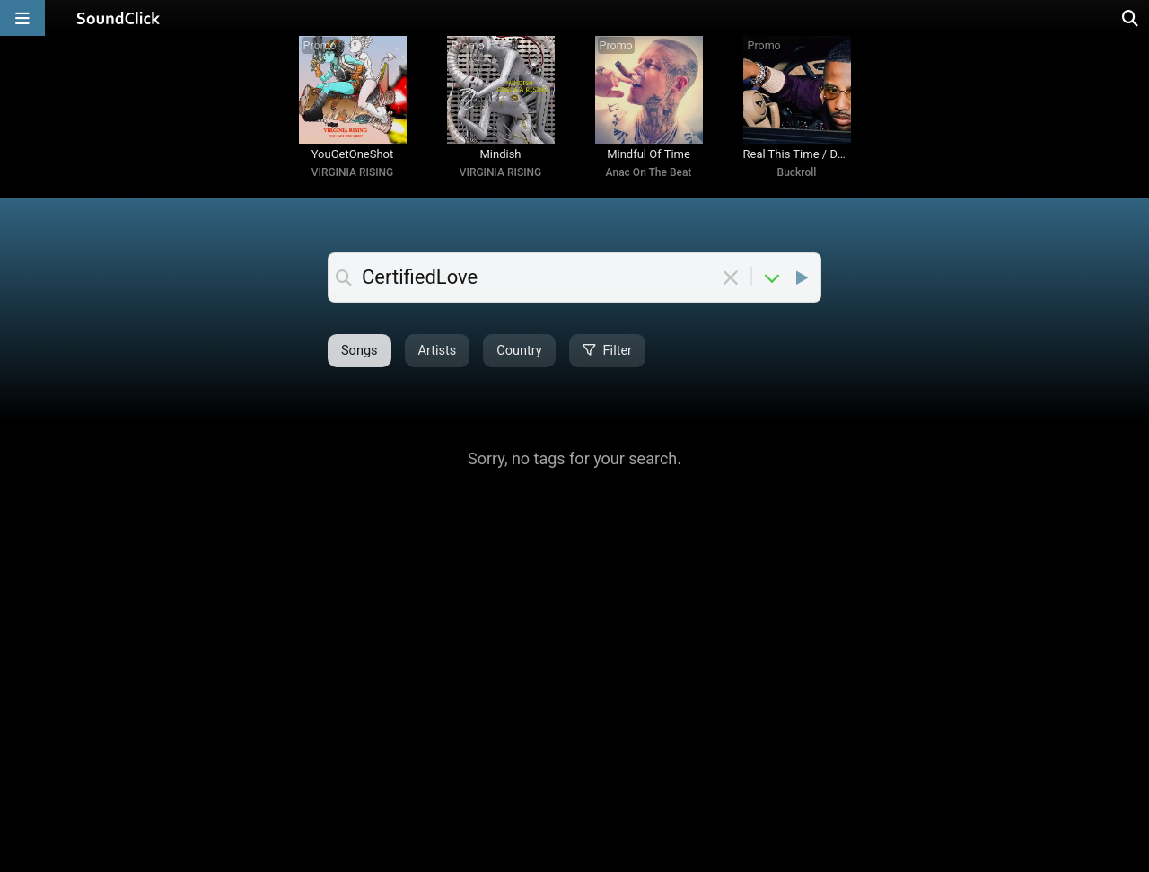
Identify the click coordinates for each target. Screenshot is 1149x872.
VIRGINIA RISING (352, 172)
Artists (437, 350)
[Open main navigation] (22, 18)
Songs (359, 350)
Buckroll (797, 172)
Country (518, 350)
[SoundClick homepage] (118, 18)
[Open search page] (1131, 18)
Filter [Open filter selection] (607, 350)
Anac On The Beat (649, 172)
